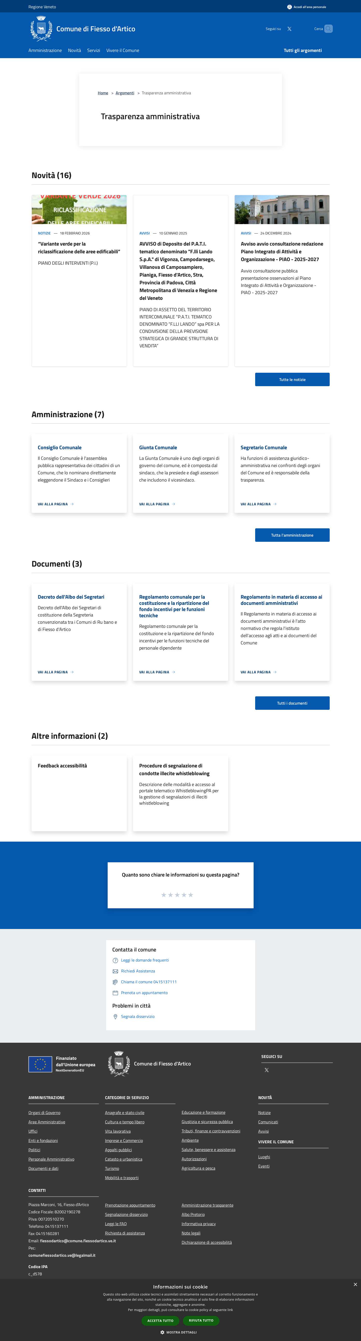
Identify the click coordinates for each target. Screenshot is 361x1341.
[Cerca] (326, 28)
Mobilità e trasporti (122, 1178)
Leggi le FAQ (116, 1224)
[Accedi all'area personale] (307, 7)
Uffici (33, 1131)
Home (103, 93)
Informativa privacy (199, 1224)
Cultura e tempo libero (124, 1122)
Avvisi (144, 233)
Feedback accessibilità (62, 765)
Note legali (191, 1233)
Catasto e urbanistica (123, 1159)
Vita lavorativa (118, 1131)
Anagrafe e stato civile (124, 1112)
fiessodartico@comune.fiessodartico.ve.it (78, 1241)
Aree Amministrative (46, 1122)
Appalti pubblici (118, 1150)
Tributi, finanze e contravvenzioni (211, 1131)
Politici (34, 1150)
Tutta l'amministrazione (292, 535)
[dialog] (180, 1310)
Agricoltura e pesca (198, 1168)
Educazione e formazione (203, 1112)
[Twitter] (280, 28)
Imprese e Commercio (124, 1140)
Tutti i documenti (292, 703)
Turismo (112, 1168)
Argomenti (125, 93)
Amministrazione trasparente (207, 1205)
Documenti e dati (43, 1168)
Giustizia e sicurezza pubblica (207, 1121)
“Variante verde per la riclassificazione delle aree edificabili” (79, 247)
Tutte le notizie (292, 379)
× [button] (355, 1285)
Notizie (44, 233)
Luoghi (264, 1157)
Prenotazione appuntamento (130, 1205)
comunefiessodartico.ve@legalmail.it (61, 1255)
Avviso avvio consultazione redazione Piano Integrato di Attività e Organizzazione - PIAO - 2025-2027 (282, 251)
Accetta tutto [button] (160, 1321)
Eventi (264, 1166)
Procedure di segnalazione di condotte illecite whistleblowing (174, 769)
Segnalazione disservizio (126, 1214)
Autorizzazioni (194, 1159)
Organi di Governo (44, 1112)
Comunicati (268, 1122)
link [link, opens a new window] (230, 1310)
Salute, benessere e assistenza (208, 1149)
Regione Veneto (42, 7)
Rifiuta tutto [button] (201, 1320)
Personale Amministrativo (51, 1159)
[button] (180, 1332)
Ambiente (190, 1140)
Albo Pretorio (193, 1214)
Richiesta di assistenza (125, 1233)
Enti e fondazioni (43, 1140)
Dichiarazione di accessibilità (207, 1242)
